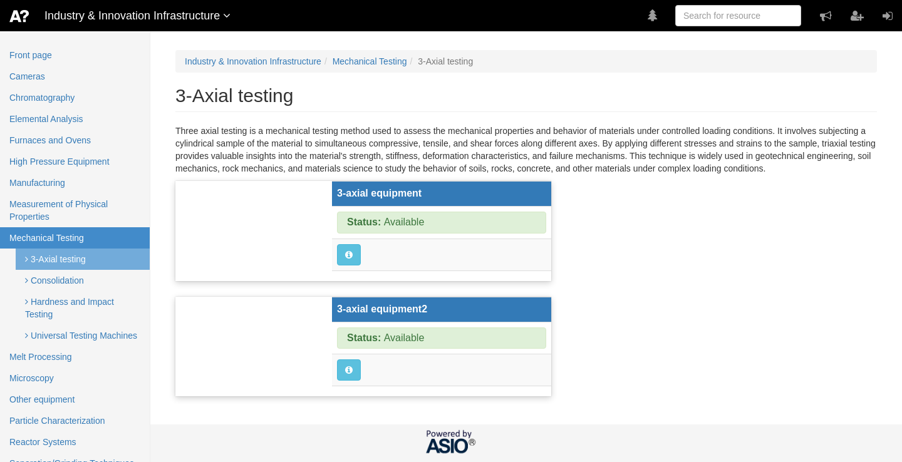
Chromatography (42, 98)
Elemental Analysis (46, 119)
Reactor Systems (42, 442)
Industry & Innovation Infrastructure (253, 61)
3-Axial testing (55, 259)
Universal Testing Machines (81, 336)
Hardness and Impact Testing (69, 308)
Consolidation (54, 280)
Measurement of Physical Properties (58, 210)
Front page (30, 55)
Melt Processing (40, 357)
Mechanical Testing (46, 238)
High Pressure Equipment (59, 162)
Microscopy (31, 378)
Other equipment (42, 399)
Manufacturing (37, 183)
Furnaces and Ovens (50, 140)
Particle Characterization (57, 421)
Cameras (27, 76)
